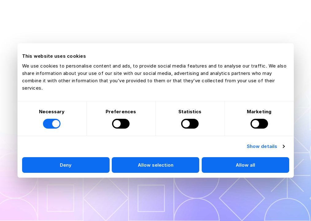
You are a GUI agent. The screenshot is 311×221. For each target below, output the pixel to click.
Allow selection (155, 165)
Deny (66, 165)
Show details (262, 146)
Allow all (245, 165)
